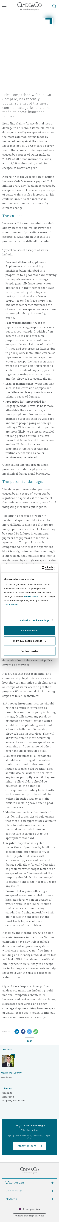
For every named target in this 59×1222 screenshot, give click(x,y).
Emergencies (31, 1209)
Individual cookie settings (34, 620)
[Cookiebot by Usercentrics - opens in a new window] (42, 568)
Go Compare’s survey (40, 145)
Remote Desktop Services (29, 1215)
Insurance (8, 1096)
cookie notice (31, 596)
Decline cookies (29, 651)
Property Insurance (13, 1100)
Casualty (7, 1093)
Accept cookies (29, 630)
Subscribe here (26, 1146)
